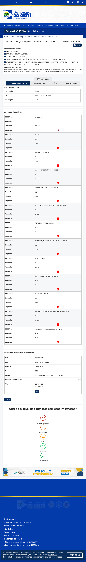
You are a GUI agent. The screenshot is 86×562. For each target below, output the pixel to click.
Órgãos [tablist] (55, 83)
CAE (68, 25)
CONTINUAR (75, 555)
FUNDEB (57, 25)
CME (62, 25)
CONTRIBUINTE (49, 25)
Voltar (7, 399)
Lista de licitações (47, 37)
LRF (23, 25)
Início (6, 37)
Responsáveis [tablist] (39, 83)
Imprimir (77, 45)
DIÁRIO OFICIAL (74, 25)
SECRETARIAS (39, 25)
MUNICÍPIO (10, 25)
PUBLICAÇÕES (30, 25)
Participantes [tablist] (71, 83)
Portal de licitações (33, 37)
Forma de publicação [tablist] (18, 83)
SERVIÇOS (17, 25)
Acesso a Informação (17, 37)
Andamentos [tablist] (43, 79)
